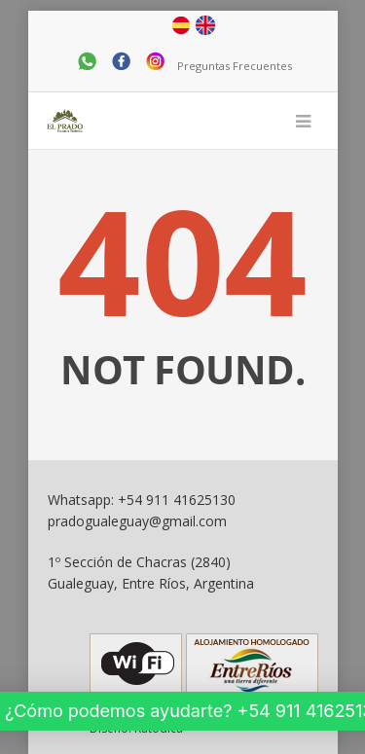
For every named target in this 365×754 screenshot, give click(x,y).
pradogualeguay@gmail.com (137, 521)
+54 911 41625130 (177, 499)
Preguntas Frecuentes (234, 65)
